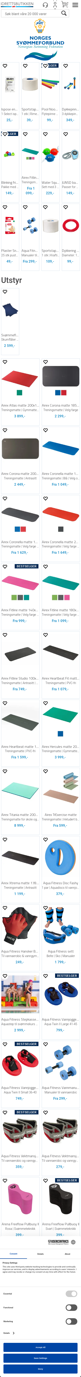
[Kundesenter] (45, 5)
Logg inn (55, 4)
